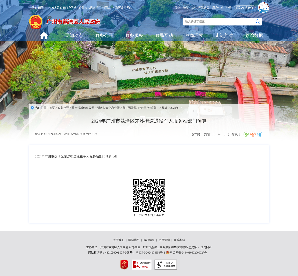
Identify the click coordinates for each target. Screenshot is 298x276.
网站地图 (133, 240)
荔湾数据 (254, 35)
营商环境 (194, 35)
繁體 (186, 7)
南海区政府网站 (122, 7)
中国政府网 (36, 7)
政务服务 (134, 35)
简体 (177, 7)
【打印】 (196, 134)
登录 (229, 7)
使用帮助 (164, 240)
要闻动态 (74, 35)
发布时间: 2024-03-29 (48, 134)
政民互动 (164, 35)
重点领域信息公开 (83, 107)
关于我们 (118, 240)
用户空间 (217, 7)
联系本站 (179, 240)
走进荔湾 (224, 35)
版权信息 (149, 240)
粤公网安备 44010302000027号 (188, 252)
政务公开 (104, 35)
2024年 (174, 107)
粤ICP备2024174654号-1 (150, 252)
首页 (52, 107)
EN (193, 7)
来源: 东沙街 (71, 134)
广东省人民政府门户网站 (61, 7)
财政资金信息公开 (108, 107)
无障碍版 (203, 7)
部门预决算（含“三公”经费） (141, 107)
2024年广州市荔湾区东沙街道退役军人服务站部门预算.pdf (76, 156)
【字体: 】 (216, 135)
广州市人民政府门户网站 (94, 7)
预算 (164, 107)
